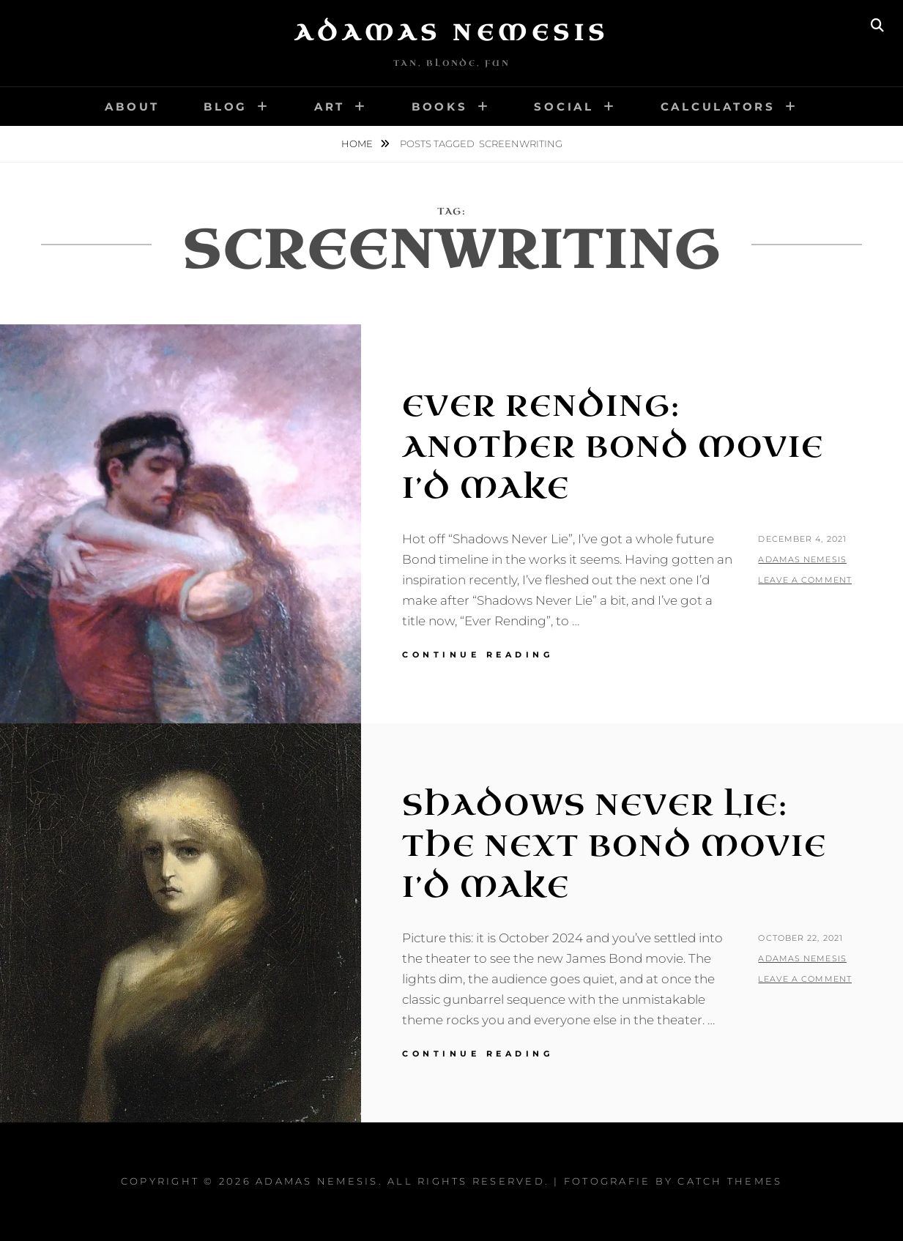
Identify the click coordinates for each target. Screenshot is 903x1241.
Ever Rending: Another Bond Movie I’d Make (613, 447)
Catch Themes (729, 1181)
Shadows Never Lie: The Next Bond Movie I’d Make (614, 846)
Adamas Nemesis (451, 33)
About (132, 106)
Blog (226, 106)
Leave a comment (805, 580)
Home (358, 143)
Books (440, 106)
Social (564, 106)
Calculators (718, 106)
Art (329, 106)
